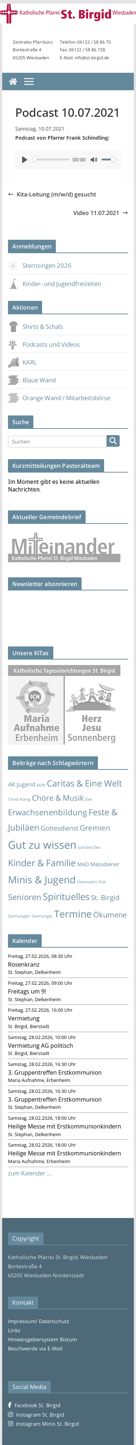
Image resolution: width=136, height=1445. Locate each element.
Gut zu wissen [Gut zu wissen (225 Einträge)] (42, 844)
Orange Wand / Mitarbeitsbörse (59, 398)
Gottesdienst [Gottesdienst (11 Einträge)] (59, 828)
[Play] (24, 160)
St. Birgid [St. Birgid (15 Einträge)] (105, 897)
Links (14, 1330)
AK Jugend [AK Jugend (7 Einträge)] (22, 784)
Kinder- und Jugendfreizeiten (54, 283)
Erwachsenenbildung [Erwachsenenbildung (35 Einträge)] (47, 812)
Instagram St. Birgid (36, 1414)
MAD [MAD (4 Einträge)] (83, 864)
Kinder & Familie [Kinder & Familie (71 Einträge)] (42, 862)
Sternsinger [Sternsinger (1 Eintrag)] (42, 916)
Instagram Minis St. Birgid (43, 1423)
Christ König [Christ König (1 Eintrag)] (19, 799)
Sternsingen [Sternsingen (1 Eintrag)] (19, 916)
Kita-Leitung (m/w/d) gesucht (52, 194)
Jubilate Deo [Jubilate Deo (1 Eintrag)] (89, 847)
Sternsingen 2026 (39, 265)
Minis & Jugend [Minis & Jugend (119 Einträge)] (41, 879)
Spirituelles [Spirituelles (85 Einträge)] (66, 896)
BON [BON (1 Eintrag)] (41, 785)
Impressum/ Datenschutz (38, 1321)
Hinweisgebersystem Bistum (42, 1339)
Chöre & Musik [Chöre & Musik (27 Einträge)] (58, 797)
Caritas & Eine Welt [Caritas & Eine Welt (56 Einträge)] (84, 783)
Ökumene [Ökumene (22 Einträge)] (110, 914)
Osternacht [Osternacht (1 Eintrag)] (87, 881)
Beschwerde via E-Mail (35, 1348)
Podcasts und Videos (44, 344)
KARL (22, 362)
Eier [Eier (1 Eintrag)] (88, 799)
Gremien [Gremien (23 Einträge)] (95, 828)
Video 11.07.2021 (100, 213)
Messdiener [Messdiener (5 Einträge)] (104, 864)
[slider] (51, 159)
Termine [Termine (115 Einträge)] (73, 913)
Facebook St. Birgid (34, 1405)
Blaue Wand (32, 380)
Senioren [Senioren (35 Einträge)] (24, 896)
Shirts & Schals (35, 326)
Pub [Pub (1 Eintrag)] (102, 881)
